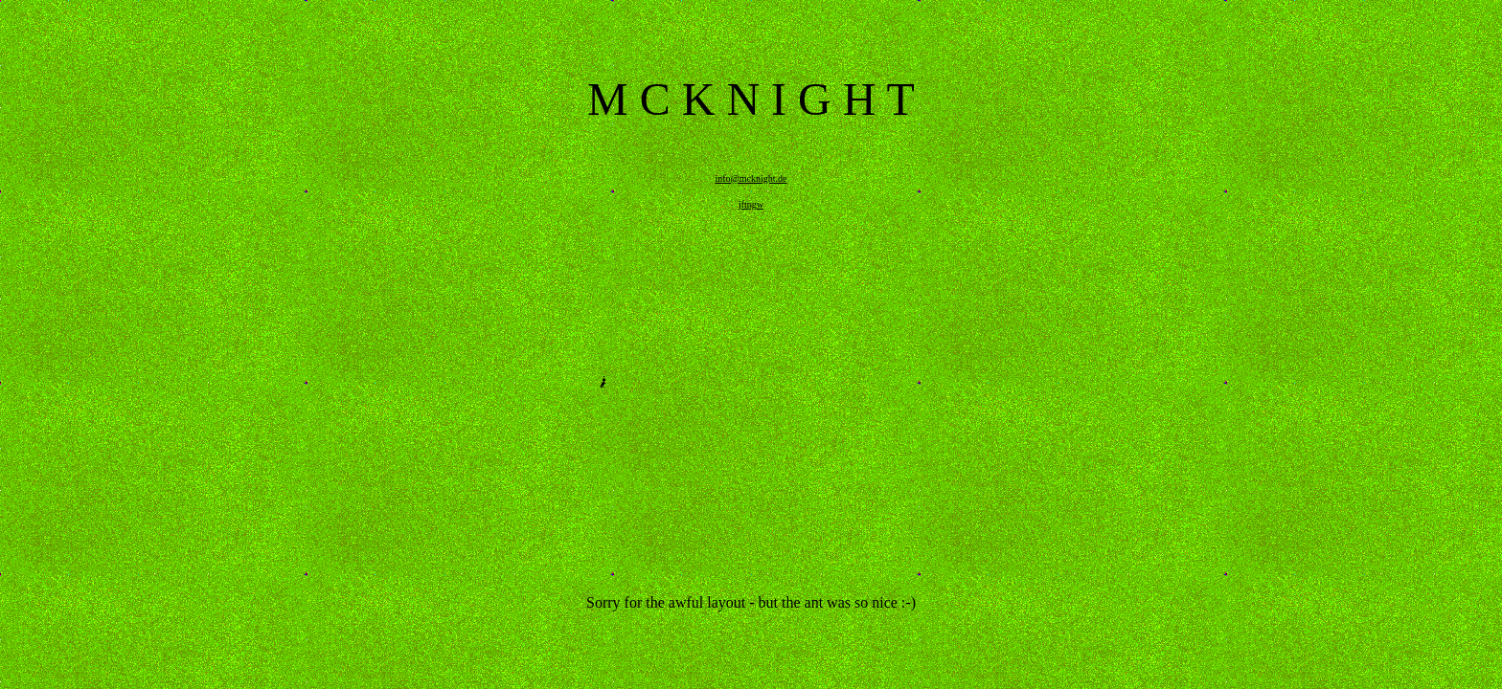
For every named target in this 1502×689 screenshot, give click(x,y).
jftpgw (751, 204)
